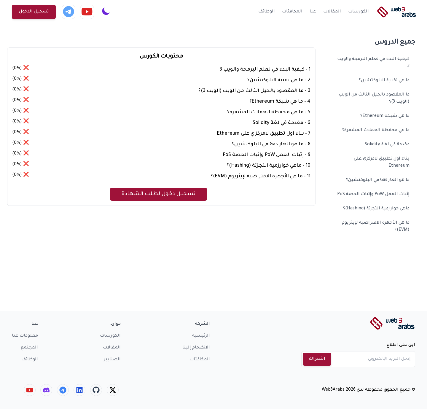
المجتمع (29, 348)
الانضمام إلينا (196, 348)
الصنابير (112, 359)
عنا (313, 11)
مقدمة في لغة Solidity (387, 144)
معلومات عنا (25, 336)
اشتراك (317, 359)
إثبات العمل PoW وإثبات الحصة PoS (373, 194)
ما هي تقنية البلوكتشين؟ (384, 80)
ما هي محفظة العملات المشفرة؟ (376, 130)
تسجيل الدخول (34, 11)
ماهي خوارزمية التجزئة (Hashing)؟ (376, 208)
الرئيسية (201, 336)
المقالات (332, 11)
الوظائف (266, 11)
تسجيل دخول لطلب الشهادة (158, 194)
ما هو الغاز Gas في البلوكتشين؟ (378, 180)
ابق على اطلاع (401, 345)
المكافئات (292, 11)
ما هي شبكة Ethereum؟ (385, 116)
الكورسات (358, 11)
